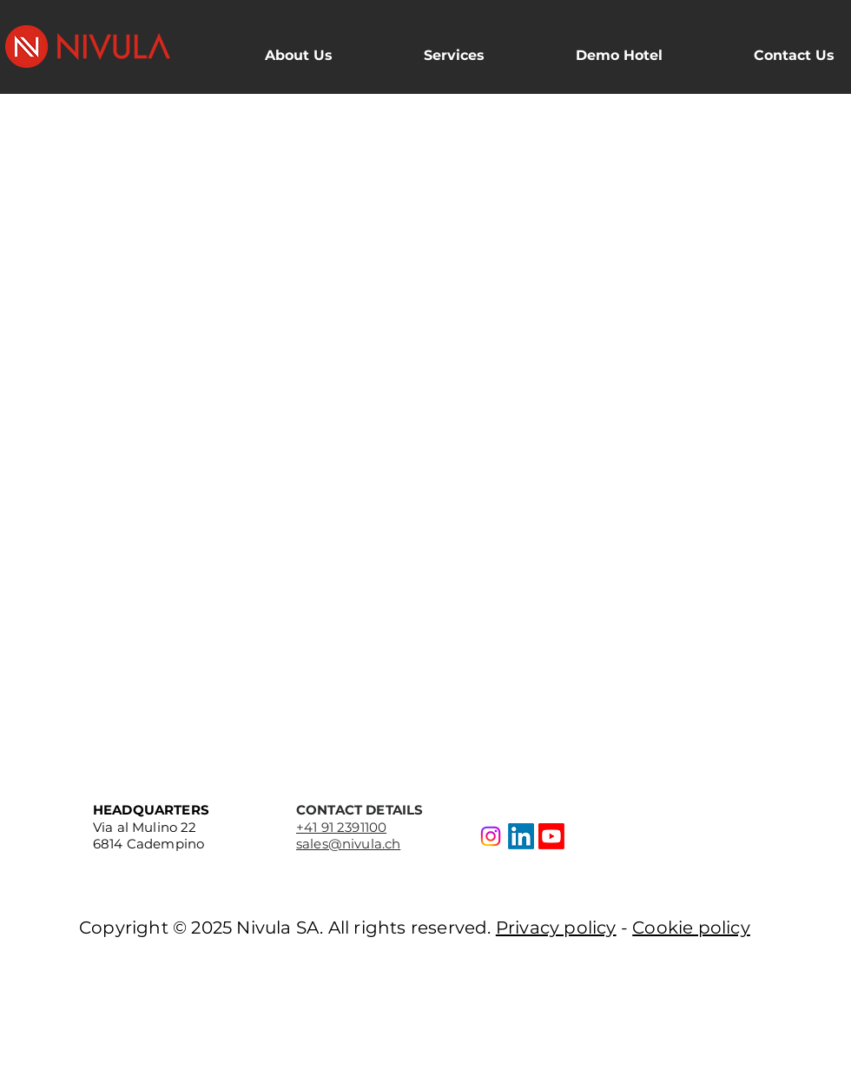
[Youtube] (551, 836)
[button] (268, 48)
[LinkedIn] (521, 836)
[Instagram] (491, 836)
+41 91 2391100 (341, 827)
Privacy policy (556, 927)
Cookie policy (691, 927)
